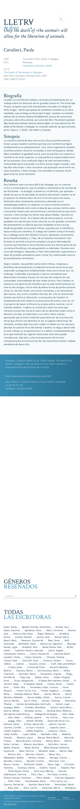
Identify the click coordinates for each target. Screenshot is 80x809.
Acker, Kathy (10, 626)
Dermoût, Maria (27, 673)
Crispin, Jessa (15, 667)
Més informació (10, 806)
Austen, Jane (43, 637)
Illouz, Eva (68, 717)
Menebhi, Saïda (47, 750)
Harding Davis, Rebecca (59, 710)
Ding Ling (25, 677)
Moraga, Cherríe (58, 757)
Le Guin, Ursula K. (35, 727)
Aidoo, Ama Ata (12, 630)
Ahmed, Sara (62, 626)
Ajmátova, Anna (33, 630)
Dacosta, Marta (24, 670)
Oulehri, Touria (48, 767)
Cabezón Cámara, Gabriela (29, 650)
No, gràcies (52, 799)
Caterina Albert (62, 653)
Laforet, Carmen (57, 724)
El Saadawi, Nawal (33, 683)
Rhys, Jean (13, 787)
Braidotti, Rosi (29, 647)
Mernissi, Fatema (35, 754)
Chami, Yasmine (33, 657)
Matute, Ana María (33, 744)
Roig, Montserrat (23, 791)
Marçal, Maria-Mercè (48, 737)
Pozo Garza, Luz (59, 781)
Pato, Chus (37, 774)
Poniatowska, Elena (35, 781)
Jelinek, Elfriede (35, 720)
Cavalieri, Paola (12, 657)
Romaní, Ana (43, 791)
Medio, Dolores (12, 747)
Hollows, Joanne (33, 717)
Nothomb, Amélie (33, 764)
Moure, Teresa (11, 764)
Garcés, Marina (52, 693)
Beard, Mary (10, 640)
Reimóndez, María (64, 784)
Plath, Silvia (14, 781)
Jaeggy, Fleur (15, 720)
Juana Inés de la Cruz (59, 720)
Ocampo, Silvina (26, 767)
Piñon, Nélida (43, 777)
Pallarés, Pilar (68, 767)
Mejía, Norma (32, 747)
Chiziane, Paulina (55, 657)
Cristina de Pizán (36, 667)
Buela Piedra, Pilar (52, 647)
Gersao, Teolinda (51, 700)
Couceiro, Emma (37, 663)
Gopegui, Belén (12, 707)
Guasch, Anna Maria (60, 707)
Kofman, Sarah (11, 724)
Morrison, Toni (57, 760)
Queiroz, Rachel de (13, 784)
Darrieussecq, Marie (48, 670)
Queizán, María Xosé (39, 784)
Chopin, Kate (10, 660)
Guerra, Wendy (11, 710)
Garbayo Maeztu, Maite (26, 693)
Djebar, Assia (42, 677)
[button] (40, 596)
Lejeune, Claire (57, 727)
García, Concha (62, 697)
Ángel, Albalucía (45, 633)
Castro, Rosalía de (39, 653)
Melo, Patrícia (26, 750)
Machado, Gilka (49, 734)
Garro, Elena (30, 700)
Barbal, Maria (62, 637)
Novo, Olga (53, 764)
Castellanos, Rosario (14, 653)
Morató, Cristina (35, 760)
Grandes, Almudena (35, 707)
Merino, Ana (14, 754)
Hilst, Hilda (68, 714)
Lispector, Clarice (57, 730)
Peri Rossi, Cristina (57, 774)
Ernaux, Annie (54, 683)
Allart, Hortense (55, 630)
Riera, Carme (30, 787)
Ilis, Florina (52, 717)
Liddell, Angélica (12, 730)
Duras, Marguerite (23, 680)
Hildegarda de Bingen (46, 714)
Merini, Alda (66, 750)
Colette (20, 663)
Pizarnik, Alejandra (65, 777)
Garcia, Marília (11, 700)
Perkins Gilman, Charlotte (17, 777)
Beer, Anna (54, 640)
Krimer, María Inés (34, 724)
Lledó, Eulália (11, 734)
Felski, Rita (19, 687)
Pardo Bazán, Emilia (18, 771)
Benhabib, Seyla (27, 643)
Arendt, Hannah (23, 637)
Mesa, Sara (54, 754)
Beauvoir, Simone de (32, 640)
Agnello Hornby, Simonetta (36, 626)
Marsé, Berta (53, 740)
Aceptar (66, 799)
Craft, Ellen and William (63, 663)
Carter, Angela (55, 650)
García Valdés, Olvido (38, 697)
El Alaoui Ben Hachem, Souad (53, 680)
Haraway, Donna (33, 710)
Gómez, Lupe (63, 704)
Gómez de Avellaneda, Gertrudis (34, 704)
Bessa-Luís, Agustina (51, 643)
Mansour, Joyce (25, 737)
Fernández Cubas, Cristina (44, 687)
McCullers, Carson (57, 744)
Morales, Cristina (13, 760)
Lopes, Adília (29, 734)
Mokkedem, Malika (14, 757)
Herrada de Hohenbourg (17, 714)
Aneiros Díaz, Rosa (23, 633)
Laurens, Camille (12, 727)
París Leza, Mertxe (43, 771)
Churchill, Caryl (30, 660)
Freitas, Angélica (50, 690)
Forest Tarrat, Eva (26, 690)
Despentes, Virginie (51, 673)
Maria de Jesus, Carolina (28, 740)
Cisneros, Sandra (52, 660)
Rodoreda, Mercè (51, 787)
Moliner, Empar (36, 757)
